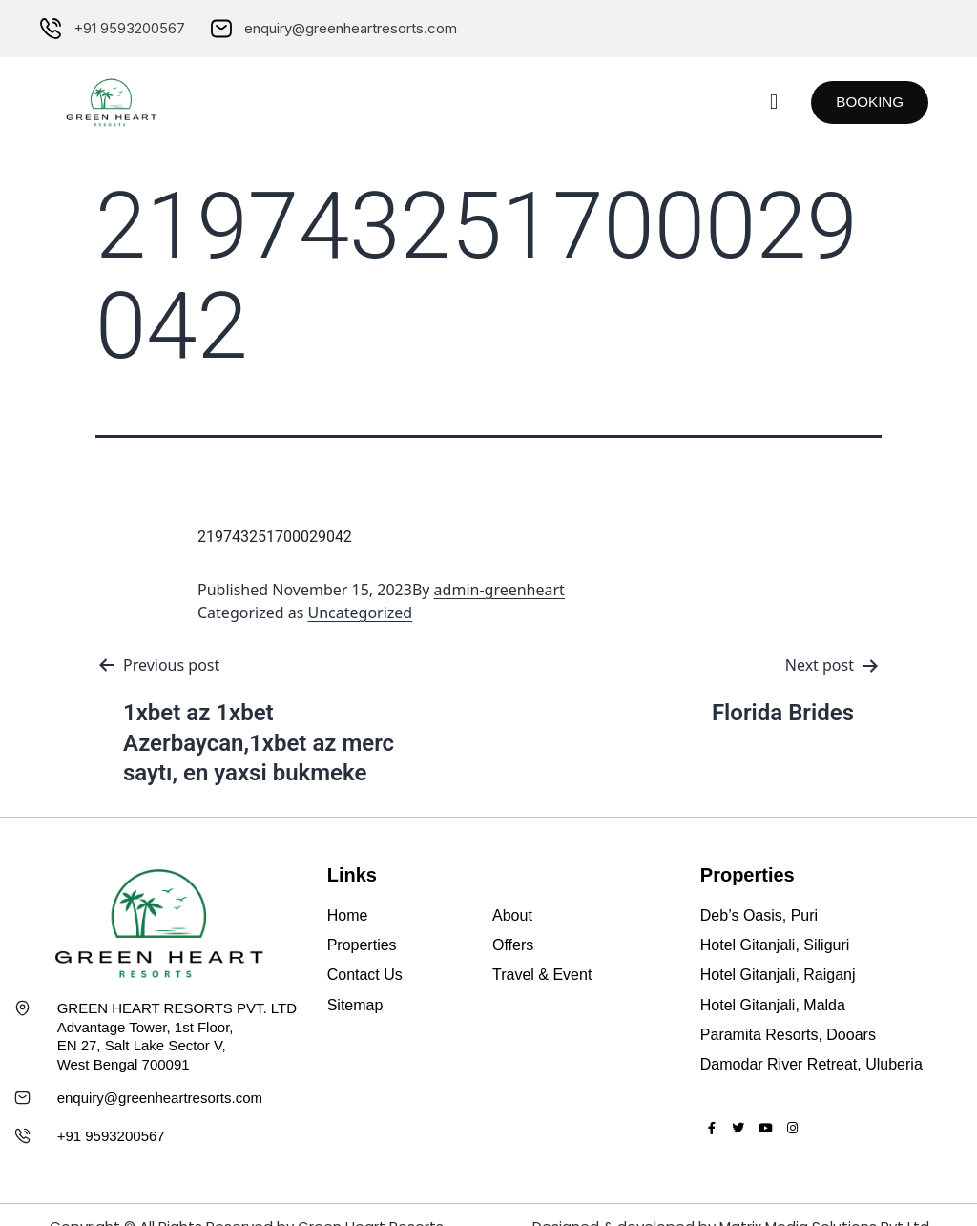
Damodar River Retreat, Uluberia (811, 1064)
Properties (362, 945)
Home (347, 915)
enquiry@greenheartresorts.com (159, 1098)
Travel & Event (542, 974)
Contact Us (365, 974)
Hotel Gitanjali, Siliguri (775, 945)
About (512, 915)
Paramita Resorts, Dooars (788, 1035)
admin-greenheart (499, 589)
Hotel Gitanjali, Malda (772, 1005)
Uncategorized (360, 612)
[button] (762, 102)
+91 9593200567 (111, 1136)
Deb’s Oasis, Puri (759, 915)
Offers (512, 945)
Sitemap (355, 1005)
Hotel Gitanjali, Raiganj (778, 974)
